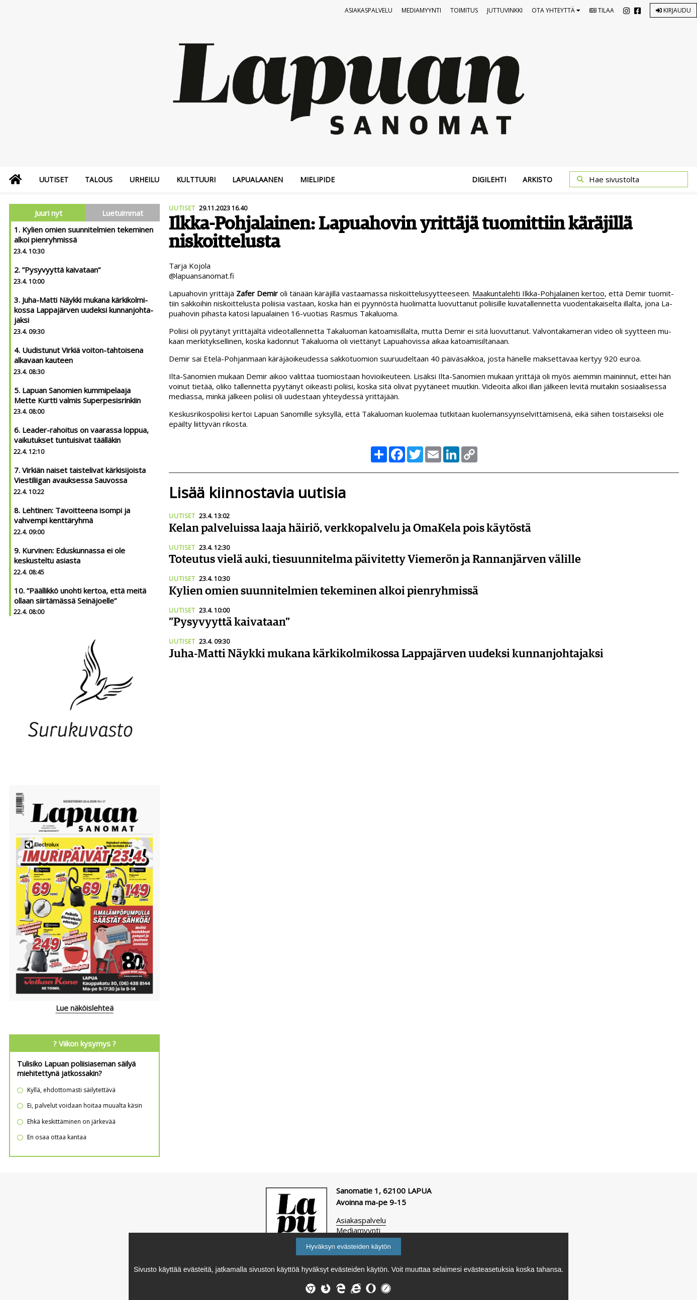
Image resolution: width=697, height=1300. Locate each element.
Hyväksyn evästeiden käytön (348, 1246)
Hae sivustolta (614, 179)
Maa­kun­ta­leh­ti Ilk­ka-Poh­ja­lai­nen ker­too (538, 293)
